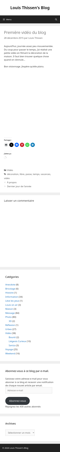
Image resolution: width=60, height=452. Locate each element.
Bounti (12, 337)
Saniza (12, 345)
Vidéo (10, 170)
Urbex (8, 329)
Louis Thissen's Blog (30, 7)
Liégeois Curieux (17, 341)
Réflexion (10, 325)
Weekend (10, 353)
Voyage (9, 349)
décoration (12, 174)
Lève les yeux (12, 300)
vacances (45, 174)
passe (29, 174)
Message (10, 312)
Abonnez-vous (17, 401)
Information (11, 296)
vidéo (7, 178)
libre (22, 174)
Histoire (9, 292)
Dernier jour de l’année (19, 186)
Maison (9, 308)
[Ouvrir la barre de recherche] (56, 19)
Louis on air (11, 304)
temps (36, 174)
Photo (8, 316)
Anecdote (10, 284)
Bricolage (10, 288)
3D (10, 321)
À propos (12, 182)
